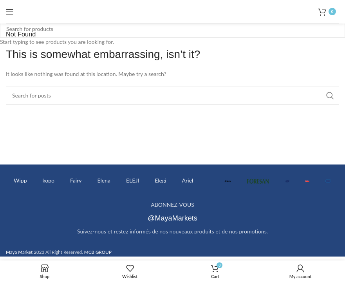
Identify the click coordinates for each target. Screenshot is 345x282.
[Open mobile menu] (10, 12)
